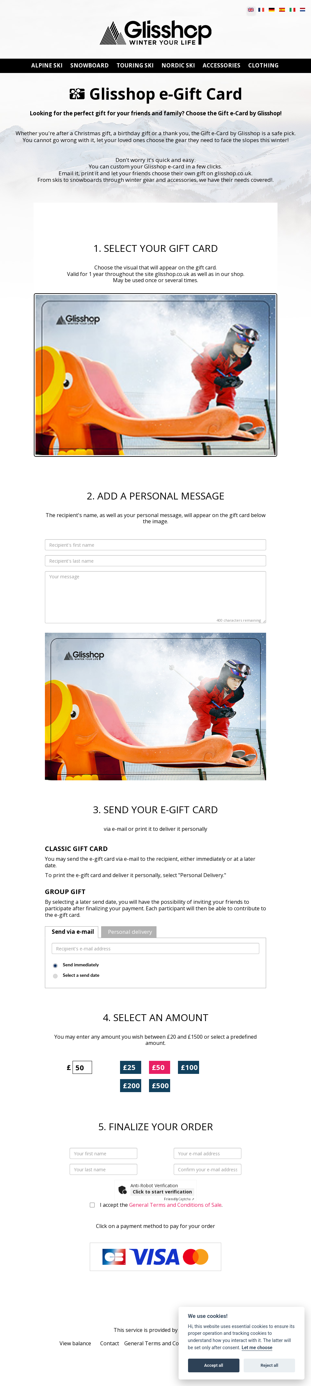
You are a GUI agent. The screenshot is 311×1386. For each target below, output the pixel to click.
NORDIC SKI (178, 65)
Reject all (269, 1365)
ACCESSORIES (221, 65)
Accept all (213, 1365)
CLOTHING (263, 65)
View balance (75, 1343)
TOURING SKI (135, 65)
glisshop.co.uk (172, 274)
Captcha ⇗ (179, 1199)
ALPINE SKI (46, 65)
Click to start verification (162, 1192)
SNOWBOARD (89, 65)
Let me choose (257, 1347)
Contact (109, 1343)
